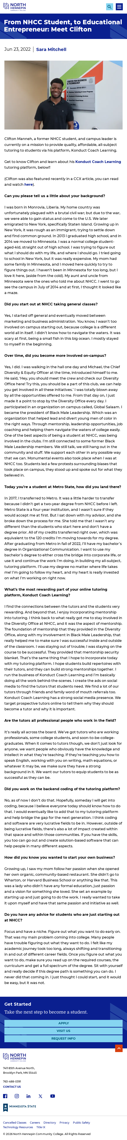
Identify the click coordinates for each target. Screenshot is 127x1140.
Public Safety (81, 1122)
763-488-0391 (12, 1081)
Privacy (64, 1122)
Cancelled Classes (14, 1122)
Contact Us (12, 1086)
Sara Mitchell (51, 49)
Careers (35, 1122)
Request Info (63, 1038)
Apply (63, 1023)
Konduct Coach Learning (98, 162)
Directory (50, 1122)
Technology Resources (18, 1127)
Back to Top (119, 1048)
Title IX (40, 1127)
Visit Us (63, 1031)
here (28, 184)
